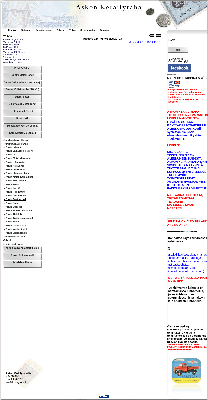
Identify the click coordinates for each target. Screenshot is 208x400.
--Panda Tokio (11, 221)
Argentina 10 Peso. (13, 62)
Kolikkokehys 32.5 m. (14, 39)
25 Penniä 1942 (11, 47)
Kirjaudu (104, 30)
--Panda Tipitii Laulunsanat (18, 218)
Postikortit (22, 118)
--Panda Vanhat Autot (15, 229)
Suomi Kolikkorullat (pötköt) (22, 89)
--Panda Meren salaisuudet (18, 177)
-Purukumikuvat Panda (15, 144)
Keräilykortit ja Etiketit (22, 133)
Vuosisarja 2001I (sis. (14, 52)
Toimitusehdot (44, 30)
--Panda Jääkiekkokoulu (17, 158)
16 (158, 42)
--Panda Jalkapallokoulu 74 (18, 151)
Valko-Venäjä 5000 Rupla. (16, 59)
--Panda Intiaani (12, 147)
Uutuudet (26, 30)
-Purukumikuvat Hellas (15, 140)
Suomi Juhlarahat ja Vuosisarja (22, 82)
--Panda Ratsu (11, 203)
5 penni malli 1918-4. (13, 49)
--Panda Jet (10, 154)
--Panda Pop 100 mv (14, 192)
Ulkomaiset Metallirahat (22, 104)
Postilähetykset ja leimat (22, 125)
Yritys (72, 30)
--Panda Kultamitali (14, 165)
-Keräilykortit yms (13, 244)
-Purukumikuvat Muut (14, 236)
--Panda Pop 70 (12, 188)
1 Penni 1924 (10, 57)
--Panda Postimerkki (15, 199)
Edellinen (133, 42)
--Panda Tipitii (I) (13, 214)
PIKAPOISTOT (22, 67)
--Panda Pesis (11, 184)
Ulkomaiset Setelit (22, 111)
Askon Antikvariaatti (23, 255)
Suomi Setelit (22, 96)
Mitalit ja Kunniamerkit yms (22, 248)
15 (155, 42)
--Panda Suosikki (13, 206)
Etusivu (12, 30)
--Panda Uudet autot (15, 225)
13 (148, 42)
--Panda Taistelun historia (18, 210)
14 (151, 42)
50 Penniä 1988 (11, 44)
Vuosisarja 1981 (11, 54)
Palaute (60, 30)
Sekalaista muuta (22, 262)
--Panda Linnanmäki (15, 169)
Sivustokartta (87, 30)
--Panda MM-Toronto (15, 180)
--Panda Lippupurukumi (16, 173)
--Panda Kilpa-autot (14, 162)
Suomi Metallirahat (22, 75)
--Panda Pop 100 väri (15, 195)
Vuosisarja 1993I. (12, 42)
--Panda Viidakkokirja (15, 233)
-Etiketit (7, 240)
